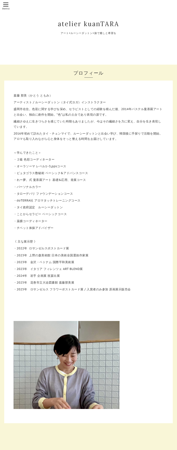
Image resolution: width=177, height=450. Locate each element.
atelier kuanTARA (88, 24)
